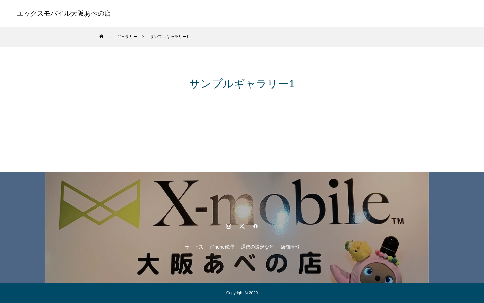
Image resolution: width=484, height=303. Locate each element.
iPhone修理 (219, 13)
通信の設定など (260, 13)
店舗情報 (300, 13)
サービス (184, 13)
